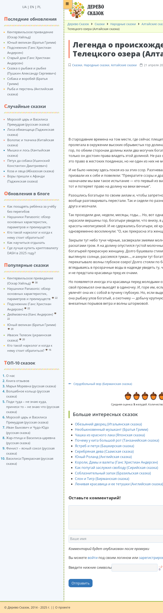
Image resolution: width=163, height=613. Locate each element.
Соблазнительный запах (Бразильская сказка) (108, 473)
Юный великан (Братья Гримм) (27, 42)
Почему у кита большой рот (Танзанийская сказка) (112, 440)
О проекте (62, 607)
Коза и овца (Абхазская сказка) (26, 171)
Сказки (95, 24)
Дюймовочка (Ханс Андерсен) (25, 314)
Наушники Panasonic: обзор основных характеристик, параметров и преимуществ (24, 222)
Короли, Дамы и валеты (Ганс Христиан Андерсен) (111, 462)
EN (27, 7)
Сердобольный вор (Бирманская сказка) (95, 384)
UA (20, 7)
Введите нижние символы (85, 567)
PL (34, 7)
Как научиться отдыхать (21, 242)
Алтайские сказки (150, 24)
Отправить (76, 583)
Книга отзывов (13, 381)
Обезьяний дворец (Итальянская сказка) (103, 424)
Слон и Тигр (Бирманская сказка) (97, 478)
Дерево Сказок (73, 24)
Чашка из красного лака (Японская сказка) (105, 435)
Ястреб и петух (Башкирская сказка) (99, 446)
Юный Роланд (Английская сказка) (98, 456)
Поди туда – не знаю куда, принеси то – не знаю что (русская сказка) (28, 406)
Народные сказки (118, 24)
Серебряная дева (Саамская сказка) (99, 451)
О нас (5, 375)
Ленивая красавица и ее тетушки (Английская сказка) (114, 484)
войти (88, 557)
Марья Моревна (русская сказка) (26, 386)
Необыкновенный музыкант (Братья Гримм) (106, 429)
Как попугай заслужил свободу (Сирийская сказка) (111, 467)
